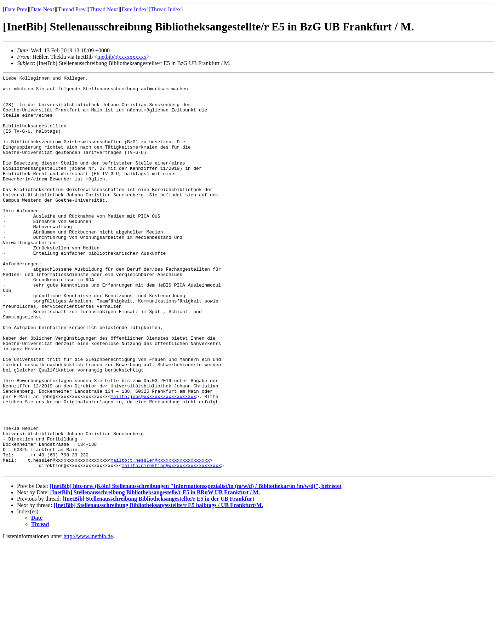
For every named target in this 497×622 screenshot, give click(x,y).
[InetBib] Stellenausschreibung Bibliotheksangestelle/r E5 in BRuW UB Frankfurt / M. (155, 572)
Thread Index (165, 9)
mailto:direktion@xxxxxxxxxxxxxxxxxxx (171, 544)
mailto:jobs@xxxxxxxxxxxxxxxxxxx (153, 461)
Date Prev (16, 9)
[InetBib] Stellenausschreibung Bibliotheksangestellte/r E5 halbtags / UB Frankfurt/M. (158, 585)
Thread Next (104, 9)
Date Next (42, 9)
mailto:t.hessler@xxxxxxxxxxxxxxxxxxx (160, 537)
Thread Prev (72, 9)
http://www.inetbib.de (88, 616)
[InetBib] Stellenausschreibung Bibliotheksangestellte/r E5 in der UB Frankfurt (158, 578)
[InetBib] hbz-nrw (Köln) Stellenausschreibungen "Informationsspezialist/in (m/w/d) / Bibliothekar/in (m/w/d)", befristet (196, 566)
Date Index (134, 9)
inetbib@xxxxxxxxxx (122, 57)
